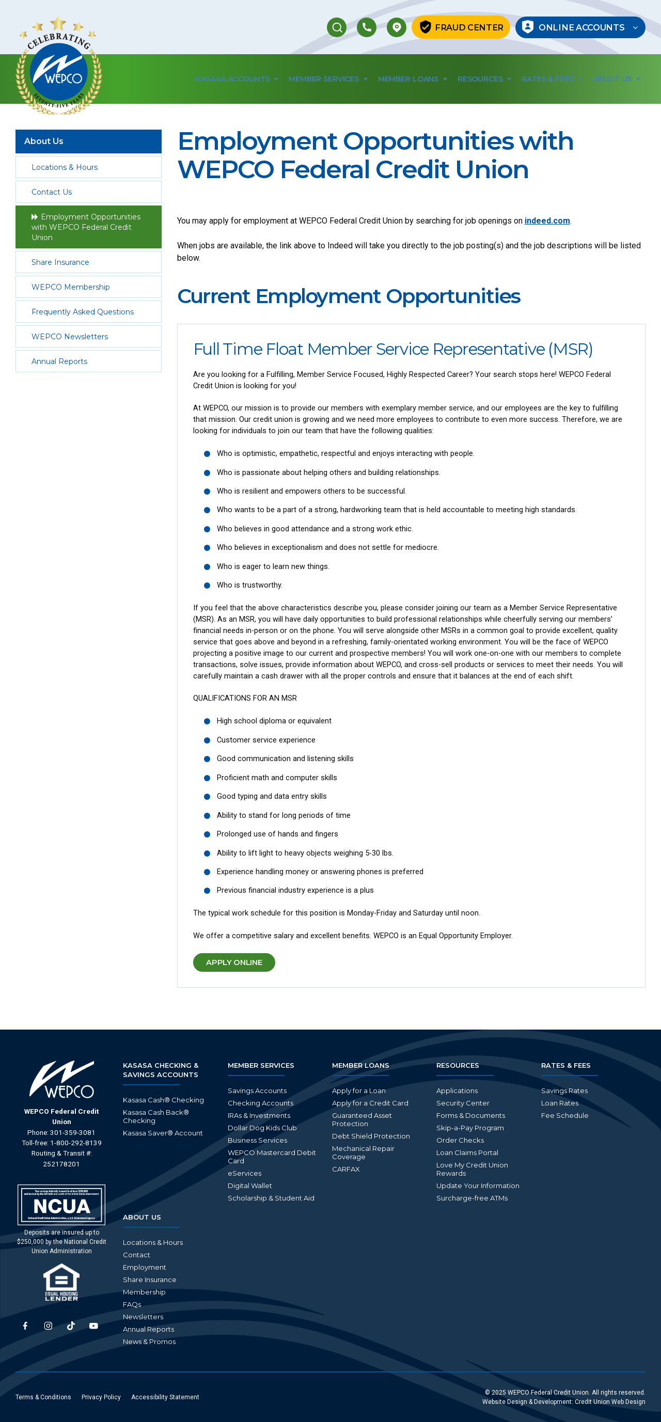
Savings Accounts (257, 1090)
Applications (457, 1090)
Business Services (257, 1140)
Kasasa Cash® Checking (163, 1100)
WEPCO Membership (71, 287)
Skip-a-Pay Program (470, 1128)
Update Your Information (478, 1185)
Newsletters (143, 1317)
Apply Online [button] (249, 966)
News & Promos (149, 1341)
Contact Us (52, 192)
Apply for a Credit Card (370, 1103)
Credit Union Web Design (610, 1401)
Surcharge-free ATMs (472, 1198)
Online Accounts (584, 27)
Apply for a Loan (359, 1090)
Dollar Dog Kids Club (262, 1128)
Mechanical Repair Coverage (363, 1152)
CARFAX (346, 1169)
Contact (136, 1255)
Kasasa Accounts (237, 79)
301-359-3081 (73, 1132)
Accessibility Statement (165, 1397)
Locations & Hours (65, 167)
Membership (144, 1292)
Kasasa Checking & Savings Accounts (160, 1070)
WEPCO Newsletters (70, 337)
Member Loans (412, 79)
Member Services (328, 79)
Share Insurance (60, 262)
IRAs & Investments (259, 1115)
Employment (144, 1267)
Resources (484, 79)
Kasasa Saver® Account (163, 1133)
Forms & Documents (470, 1115)
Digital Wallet (250, 1185)
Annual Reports (59, 362)
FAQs (132, 1304)
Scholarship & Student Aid (271, 1198)
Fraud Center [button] (457, 27)
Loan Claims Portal (467, 1152)
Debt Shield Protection (371, 1136)
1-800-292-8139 (76, 1143)
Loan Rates (559, 1103)
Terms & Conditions (43, 1397)
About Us (616, 79)
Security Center (463, 1103)
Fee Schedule (565, 1115)
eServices (244, 1173)
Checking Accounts (260, 1103)
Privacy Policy (101, 1397)
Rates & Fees (552, 79)
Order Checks (460, 1140)
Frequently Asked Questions (83, 312)
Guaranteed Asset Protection (362, 1119)
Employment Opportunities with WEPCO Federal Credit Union (86, 228)
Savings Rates (564, 1090)
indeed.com (547, 221)
